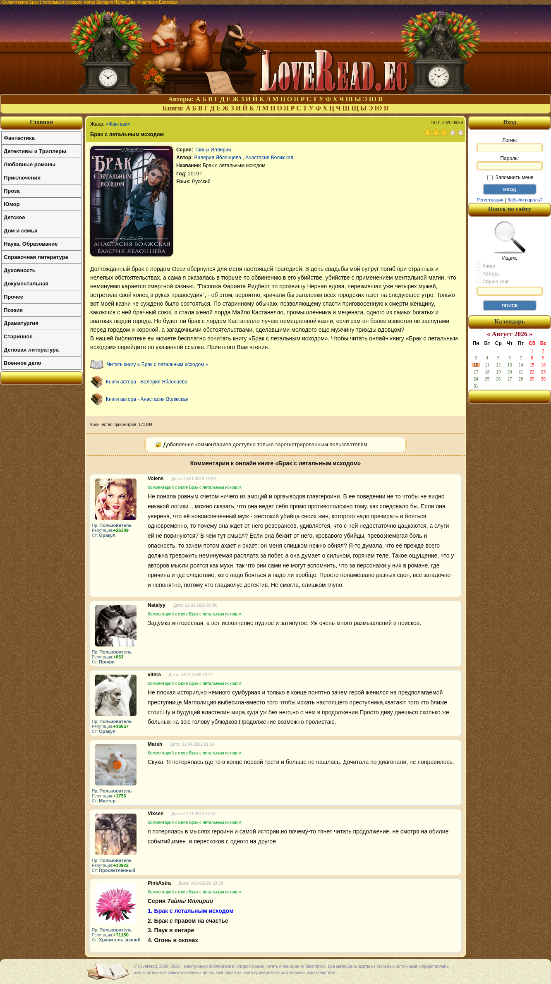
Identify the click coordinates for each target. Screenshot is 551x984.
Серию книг (492, 281)
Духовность (20, 270)
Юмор (12, 204)
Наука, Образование (30, 244)
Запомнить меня (510, 177)
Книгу (485, 265)
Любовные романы (29, 164)
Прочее (13, 297)
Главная (41, 122)
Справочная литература (36, 257)
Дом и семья (21, 230)
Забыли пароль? (525, 199)
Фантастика (19, 138)
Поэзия (13, 310)
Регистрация (490, 199)
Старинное (18, 336)
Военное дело (22, 363)
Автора (487, 273)
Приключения (22, 178)
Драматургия (21, 323)
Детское (14, 217)
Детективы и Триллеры (35, 151)
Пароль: (510, 163)
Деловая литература (31, 350)
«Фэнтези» (118, 124)
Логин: (510, 144)
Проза (12, 191)
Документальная (26, 283)
